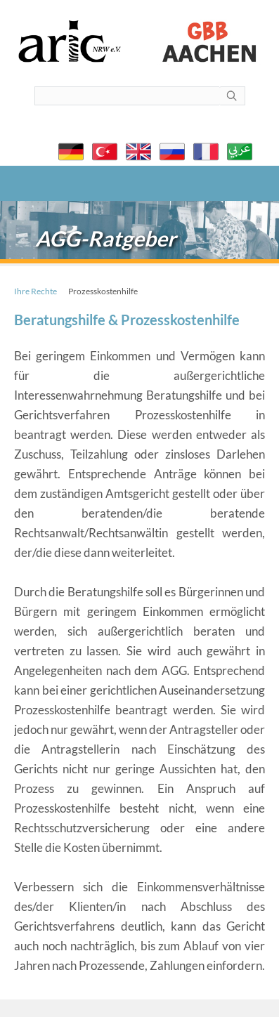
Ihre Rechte (35, 291)
